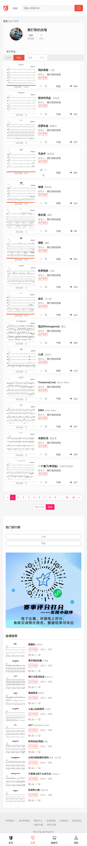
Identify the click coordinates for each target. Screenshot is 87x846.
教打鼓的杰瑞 (54, 74)
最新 (30, 57)
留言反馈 (51, 824)
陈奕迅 (50, 153)
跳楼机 (31, 644)
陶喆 (63, 326)
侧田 (49, 215)
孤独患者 (32, 693)
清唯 (46, 741)
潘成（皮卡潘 (55, 758)
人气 (41, 57)
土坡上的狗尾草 (36, 709)
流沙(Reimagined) (49, 326)
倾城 (40, 187)
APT (30, 725)
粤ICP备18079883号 (43, 832)
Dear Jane (50, 410)
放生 (40, 298)
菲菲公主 (49, 677)
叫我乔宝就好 (66, 466)
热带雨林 (43, 270)
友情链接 (51, 820)
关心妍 (48, 299)
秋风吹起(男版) (35, 741)
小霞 (52, 70)
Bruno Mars (63, 382)
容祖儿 (48, 354)
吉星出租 (44, 790)
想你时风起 (44, 98)
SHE (52, 271)
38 (67, 497)
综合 (19, 57)
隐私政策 (76, 820)
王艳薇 (45, 661)
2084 (41, 410)
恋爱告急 (43, 126)
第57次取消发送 (36, 676)
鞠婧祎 (53, 126)
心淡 (40, 354)
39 (73, 497)
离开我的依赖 (35, 660)
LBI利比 (39, 644)
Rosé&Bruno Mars (41, 725)
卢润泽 (48, 709)
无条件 (42, 153)
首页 (5, 21)
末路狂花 (43, 438)
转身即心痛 (34, 790)
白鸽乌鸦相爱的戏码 (38, 757)
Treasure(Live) (47, 382)
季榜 (43, 543)
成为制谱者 (24, 820)
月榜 (43, 536)
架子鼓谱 (43, 78)
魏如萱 (53, 438)
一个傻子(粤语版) (48, 466)
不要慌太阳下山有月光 (39, 774)
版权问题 (38, 824)
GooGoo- (56, 774)
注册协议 (63, 820)
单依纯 (56, 98)
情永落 (42, 215)
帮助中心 (38, 820)
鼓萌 (50, 649)
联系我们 (10, 820)
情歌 (40, 242)
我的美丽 (43, 70)
